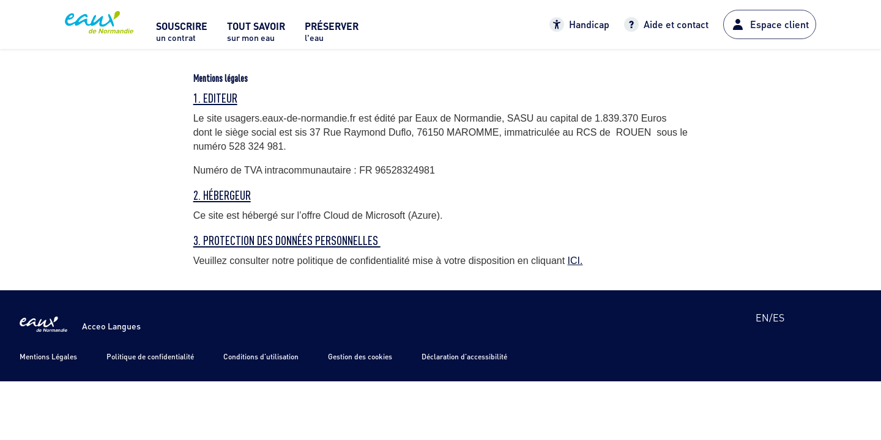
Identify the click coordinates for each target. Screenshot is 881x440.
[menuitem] (181, 35)
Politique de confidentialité (150, 356)
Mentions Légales (48, 356)
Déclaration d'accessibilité (464, 356)
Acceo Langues (111, 325)
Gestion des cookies (360, 356)
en (762, 317)
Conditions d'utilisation (261, 356)
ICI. (575, 260)
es (778, 317)
